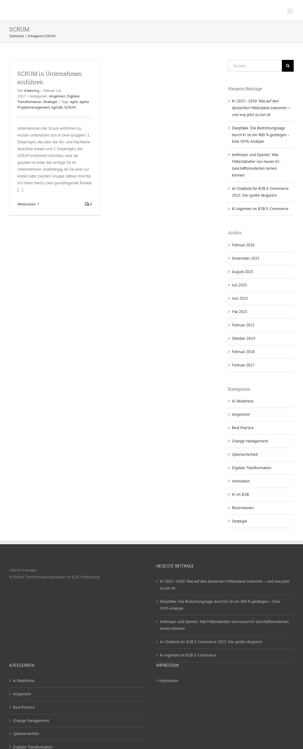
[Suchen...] (255, 66)
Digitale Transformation (251, 467)
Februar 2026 (243, 245)
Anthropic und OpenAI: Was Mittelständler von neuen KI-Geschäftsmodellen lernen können (224, 625)
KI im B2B (240, 494)
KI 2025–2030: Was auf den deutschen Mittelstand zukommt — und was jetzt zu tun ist (261, 107)
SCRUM (70, 107)
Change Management (250, 441)
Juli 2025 (239, 285)
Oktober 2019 (243, 338)
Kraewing (31, 90)
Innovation (241, 481)
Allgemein (57, 96)
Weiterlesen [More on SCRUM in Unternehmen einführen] (26, 204)
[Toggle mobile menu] (290, 11)
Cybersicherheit (245, 454)
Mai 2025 (239, 311)
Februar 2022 (243, 325)
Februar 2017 (243, 365)
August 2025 (242, 271)
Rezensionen (243, 507)
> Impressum (167, 680)
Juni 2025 (240, 298)
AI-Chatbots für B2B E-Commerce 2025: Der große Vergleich (211, 641)
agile (74, 101)
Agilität (57, 107)
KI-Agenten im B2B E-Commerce (260, 208)
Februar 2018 (243, 351)
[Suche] (288, 66)
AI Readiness (242, 401)
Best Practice (243, 427)
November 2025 (246, 258)
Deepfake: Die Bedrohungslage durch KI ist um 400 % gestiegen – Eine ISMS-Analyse (261, 134)
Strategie (50, 101)
